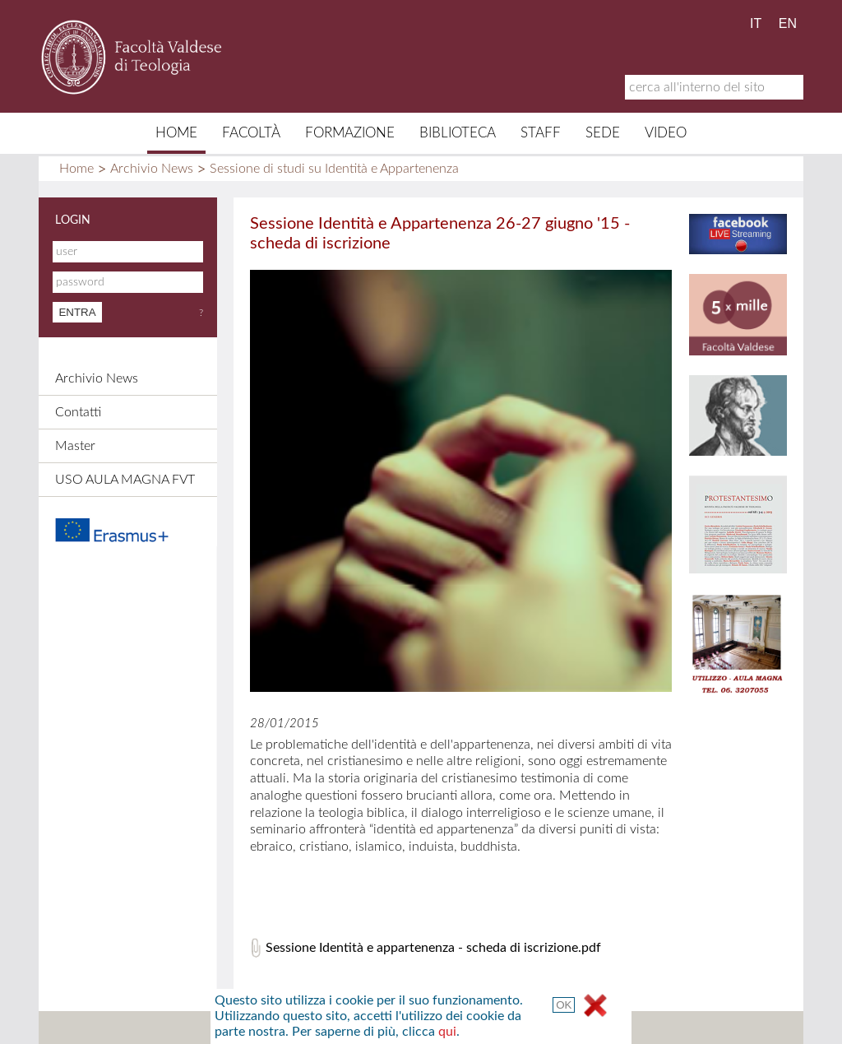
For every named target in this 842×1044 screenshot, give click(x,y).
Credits (415, 1027)
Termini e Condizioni (567, 1027)
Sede (602, 133)
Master (75, 445)
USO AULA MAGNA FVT (125, 479)
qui (658, 565)
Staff (540, 133)
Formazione (350, 133)
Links (475, 1027)
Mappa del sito (261, 1027)
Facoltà (251, 133)
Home (176, 133)
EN (788, 23)
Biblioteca (457, 133)
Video (666, 133)
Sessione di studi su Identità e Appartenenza (334, 168)
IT (755, 23)
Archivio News (151, 168)
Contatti (78, 412)
